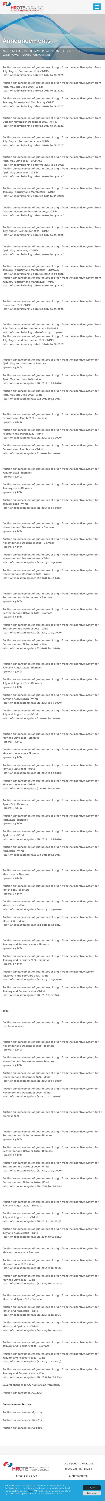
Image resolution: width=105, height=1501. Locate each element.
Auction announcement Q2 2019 (22, 1420)
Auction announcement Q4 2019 (22, 1392)
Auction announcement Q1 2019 (22, 1427)
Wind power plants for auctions (27, 54)
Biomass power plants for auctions (56, 51)
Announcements (26, 40)
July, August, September (18, 71)
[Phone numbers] (26, 1479)
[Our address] (78, 1467)
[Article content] (52, 751)
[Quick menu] (52, 53)
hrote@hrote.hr (80, 1475)
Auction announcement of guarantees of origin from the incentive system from (52, 67)
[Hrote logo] (21, 6)
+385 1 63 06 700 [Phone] (27, 1475)
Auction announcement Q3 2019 (22, 1412)
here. (30, 1491)
